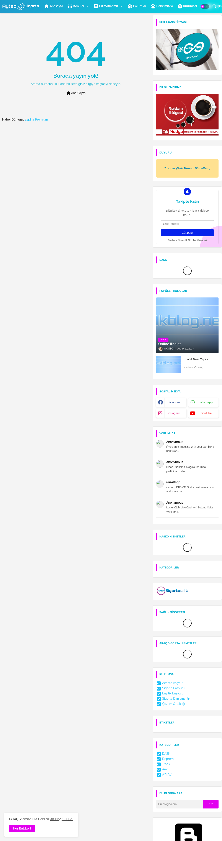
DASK (163, 753)
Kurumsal (187, 6)
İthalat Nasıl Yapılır (196, 359)
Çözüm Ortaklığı (170, 703)
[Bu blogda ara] (179, 804)
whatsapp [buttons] (206, 402)
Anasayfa (53, 6)
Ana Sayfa (76, 93)
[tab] (53, 6)
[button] (205, 6)
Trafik (163, 764)
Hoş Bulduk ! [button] (22, 828)
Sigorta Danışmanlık (173, 698)
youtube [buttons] (206, 413)
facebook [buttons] (174, 402)
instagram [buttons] (174, 413)
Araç (162, 769)
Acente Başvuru (170, 683)
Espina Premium (36, 119)
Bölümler (136, 6)
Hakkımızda (161, 6)
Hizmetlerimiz (105, 6)
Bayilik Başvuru (169, 693)
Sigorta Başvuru (170, 688)
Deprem (165, 759)
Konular (75, 6)
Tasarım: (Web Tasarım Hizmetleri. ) (187, 168)
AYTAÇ (164, 774)
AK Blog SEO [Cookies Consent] (59, 819)
